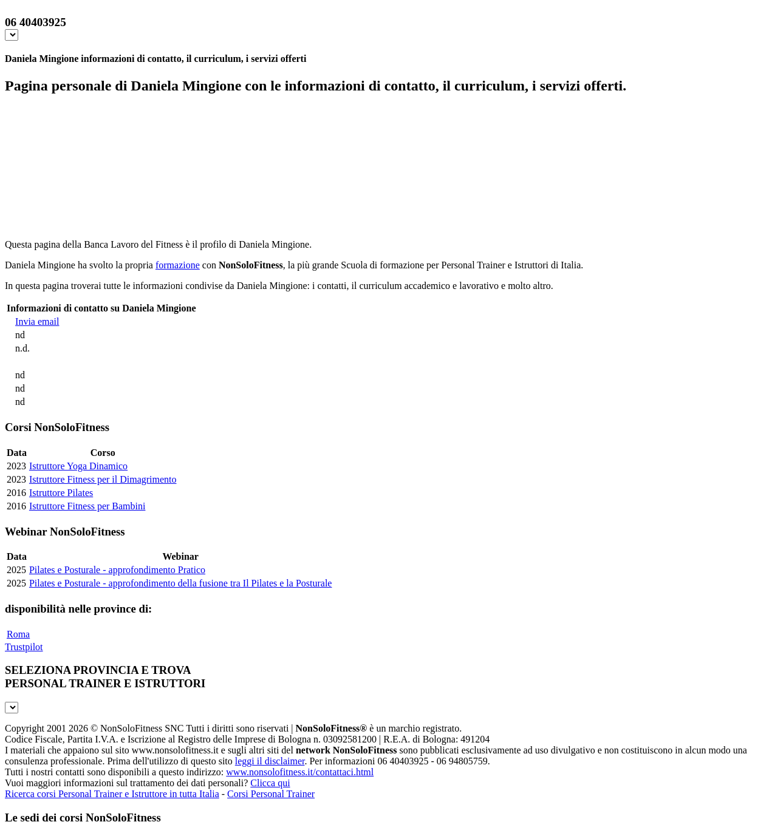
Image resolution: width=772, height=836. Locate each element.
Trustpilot (24, 647)
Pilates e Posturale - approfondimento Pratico (117, 570)
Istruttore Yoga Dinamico (78, 466)
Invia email (37, 321)
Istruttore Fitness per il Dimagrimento (103, 479)
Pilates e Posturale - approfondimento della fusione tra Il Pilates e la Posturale (180, 583)
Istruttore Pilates (61, 493)
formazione (177, 265)
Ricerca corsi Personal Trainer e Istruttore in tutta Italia (112, 794)
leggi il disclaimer (270, 761)
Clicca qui (270, 783)
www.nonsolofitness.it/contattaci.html (300, 772)
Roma (18, 634)
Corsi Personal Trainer (271, 794)
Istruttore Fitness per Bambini (87, 506)
